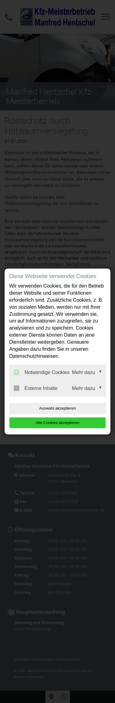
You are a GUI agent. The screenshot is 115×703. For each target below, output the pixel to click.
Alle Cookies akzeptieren (57, 422)
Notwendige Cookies (42, 372)
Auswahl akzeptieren (57, 408)
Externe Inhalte (36, 388)
